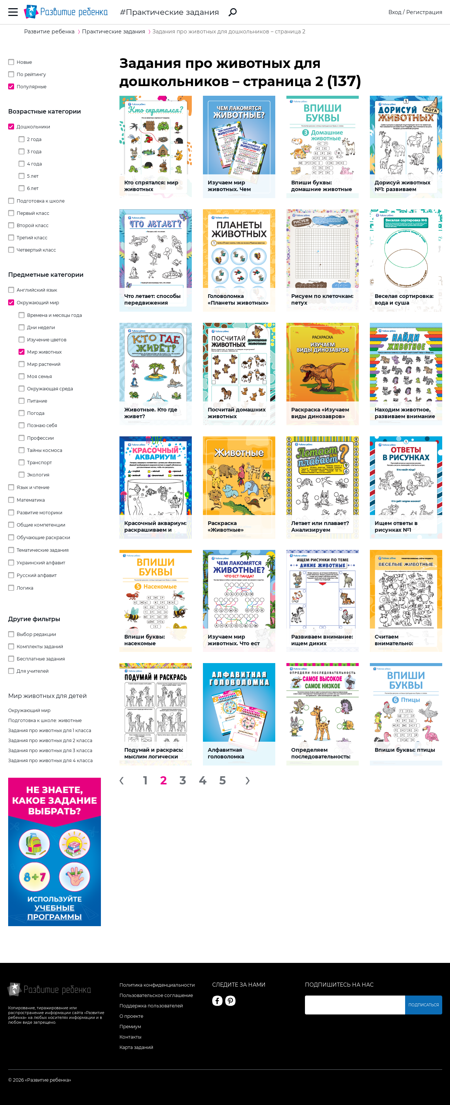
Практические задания (172, 12)
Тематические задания (43, 550)
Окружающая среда (50, 388)
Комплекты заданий (40, 646)
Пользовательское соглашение (156, 995)
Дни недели (41, 327)
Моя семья (39, 376)
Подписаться (423, 1005)
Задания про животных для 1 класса (49, 730)
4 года (34, 164)
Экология (38, 475)
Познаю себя (42, 425)
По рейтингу (31, 74)
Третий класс (32, 237)
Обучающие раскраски (43, 537)
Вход (394, 12)
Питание (37, 401)
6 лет (33, 188)
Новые (24, 62)
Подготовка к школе (41, 201)
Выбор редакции (36, 634)
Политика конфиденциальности (157, 985)
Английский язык (37, 290)
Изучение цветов (46, 339)
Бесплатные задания (41, 659)
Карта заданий (136, 1047)
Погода (36, 413)
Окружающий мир (38, 302)
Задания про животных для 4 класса (50, 760)
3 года (34, 151)
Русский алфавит (37, 575)
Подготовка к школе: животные (45, 720)
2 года (34, 139)
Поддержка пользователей (151, 1006)
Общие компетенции (41, 525)
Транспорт (39, 462)
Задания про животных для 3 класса (50, 750)
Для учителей (33, 671)
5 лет (33, 176)
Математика (31, 500)
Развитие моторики (39, 512)
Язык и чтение (33, 487)
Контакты (130, 1037)
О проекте (131, 1016)
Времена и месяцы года (54, 315)
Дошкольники (33, 126)
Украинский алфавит (41, 562)
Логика (25, 588)
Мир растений (43, 364)
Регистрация (424, 12)
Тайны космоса (44, 450)
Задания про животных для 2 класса (50, 740)
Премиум (130, 1026)
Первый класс (33, 213)
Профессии (40, 438)
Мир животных (44, 352)
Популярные (31, 86)
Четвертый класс (36, 250)
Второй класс (33, 225)
